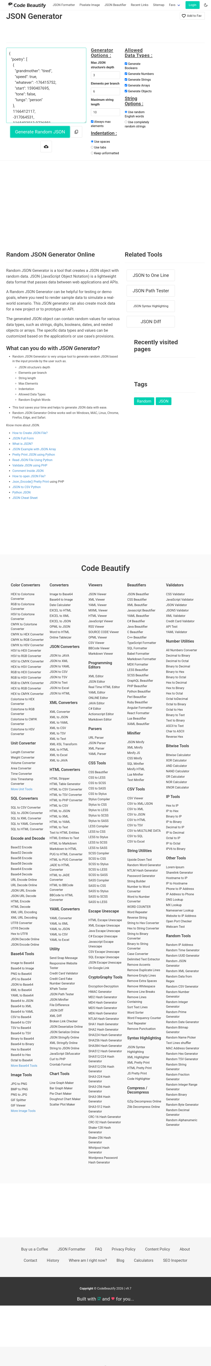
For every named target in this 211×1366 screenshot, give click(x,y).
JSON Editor (96, 681)
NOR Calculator (176, 782)
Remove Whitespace (141, 986)
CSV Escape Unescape (103, 952)
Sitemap (158, 5)
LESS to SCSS (97, 842)
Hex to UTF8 (19, 934)
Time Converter (21, 774)
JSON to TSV (58, 677)
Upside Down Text (139, 859)
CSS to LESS (96, 777)
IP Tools (173, 796)
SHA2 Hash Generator (103, 1029)
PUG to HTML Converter (66, 854)
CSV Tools (136, 789)
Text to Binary (175, 720)
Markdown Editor (100, 719)
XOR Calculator (176, 760)
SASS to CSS (97, 886)
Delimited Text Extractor (143, 959)
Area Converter (21, 768)
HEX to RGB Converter (26, 688)
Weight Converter (23, 757)
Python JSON (21, 492)
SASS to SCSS (98, 896)
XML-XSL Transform (63, 744)
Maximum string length (102, 102)
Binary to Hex (175, 672)
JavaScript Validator (180, 599)
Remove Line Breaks (141, 992)
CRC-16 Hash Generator (104, 1117)
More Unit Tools (21, 789)
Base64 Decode (21, 874)
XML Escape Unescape (104, 925)
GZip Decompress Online (144, 1101)
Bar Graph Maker (61, 1088)
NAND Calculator (177, 771)
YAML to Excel (59, 940)
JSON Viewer (97, 594)
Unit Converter (23, 743)
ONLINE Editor (98, 698)
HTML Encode (20, 901)
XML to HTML (59, 749)
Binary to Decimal (178, 666)
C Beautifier (135, 632)
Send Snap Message (64, 958)
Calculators (143, 1260)
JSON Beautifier (115, 5)
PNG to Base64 (21, 974)
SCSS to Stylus (98, 864)
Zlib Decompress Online (143, 1107)
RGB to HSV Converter (26, 677)
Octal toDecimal (177, 699)
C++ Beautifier (137, 637)
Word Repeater (137, 912)
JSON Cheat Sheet (25, 498)
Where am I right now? (88, 1260)
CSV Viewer (96, 643)
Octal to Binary (176, 704)
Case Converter (137, 954)
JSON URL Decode (23, 896)
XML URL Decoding (24, 917)
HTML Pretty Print (139, 1068)
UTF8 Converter (21, 923)
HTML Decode (20, 907)
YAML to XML (59, 923)
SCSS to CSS (97, 859)
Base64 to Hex (21, 1055)
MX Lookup (174, 905)
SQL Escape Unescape (103, 957)
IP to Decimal (175, 832)
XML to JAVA (59, 760)
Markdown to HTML (63, 849)
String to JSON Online (64, 1048)
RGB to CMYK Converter (27, 683)
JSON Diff (151, 321)
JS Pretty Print (137, 1073)
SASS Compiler (98, 880)
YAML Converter (61, 918)
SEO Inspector (175, 1260)
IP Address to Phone (180, 894)
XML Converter (60, 712)
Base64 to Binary (22, 1044)
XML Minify (135, 747)
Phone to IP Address (180, 889)
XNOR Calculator (177, 787)
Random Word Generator (144, 865)
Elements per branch (105, 83)
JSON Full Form (23, 438)
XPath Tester (58, 989)
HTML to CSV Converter (66, 789)
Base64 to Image (22, 968)
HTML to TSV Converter (66, 795)
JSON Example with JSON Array (34, 449)
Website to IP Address (181, 916)
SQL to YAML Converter (27, 824)
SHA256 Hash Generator (105, 1040)
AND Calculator (176, 766)
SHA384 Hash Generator (105, 1046)
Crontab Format (60, 1064)
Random (144, 401)
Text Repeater (136, 1023)
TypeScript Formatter (141, 643)
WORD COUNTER (139, 907)
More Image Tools (23, 1111)
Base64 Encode (21, 869)
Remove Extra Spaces (142, 981)
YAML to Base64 (22, 995)
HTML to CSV (59, 805)
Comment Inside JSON (28, 471)
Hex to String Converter (143, 928)
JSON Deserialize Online (66, 1027)
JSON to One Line (151, 275)
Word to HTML (59, 632)
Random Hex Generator (182, 1054)
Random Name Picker (181, 1037)
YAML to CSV (59, 934)
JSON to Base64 (22, 984)
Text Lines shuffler (178, 1043)
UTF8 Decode (20, 928)
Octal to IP (173, 838)
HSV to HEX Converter (26, 650)
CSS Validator (175, 594)
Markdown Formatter (141, 659)
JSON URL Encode (23, 890)
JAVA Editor (96, 703)
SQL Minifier (135, 764)
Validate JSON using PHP (29, 465)
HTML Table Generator (65, 784)
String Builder (136, 881)
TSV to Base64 (21, 1028)
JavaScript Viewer (100, 621)
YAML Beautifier (138, 616)
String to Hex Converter (143, 923)
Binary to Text (175, 715)
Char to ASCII (175, 731)
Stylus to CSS (97, 804)
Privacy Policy (124, 1249)
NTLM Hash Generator (103, 1019)
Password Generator (141, 876)
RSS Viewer (96, 626)
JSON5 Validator (177, 610)
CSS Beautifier (98, 772)
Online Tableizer (60, 637)
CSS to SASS (97, 788)
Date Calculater (60, 605)
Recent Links (139, 5)
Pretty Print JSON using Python (33, 454)
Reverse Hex (174, 737)
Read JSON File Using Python (32, 460)
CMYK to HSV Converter (27, 645)
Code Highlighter (138, 1079)
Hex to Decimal (176, 682)
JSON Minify (135, 742)
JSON (164, 401)
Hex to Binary (175, 688)
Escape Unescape (103, 911)
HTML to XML (59, 816)
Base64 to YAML (22, 1011)
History (53, 1260)
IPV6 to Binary (175, 849)
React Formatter (138, 713)
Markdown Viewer (100, 653)
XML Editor (95, 676)
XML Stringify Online (63, 1043)
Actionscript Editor (101, 714)
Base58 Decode (21, 863)
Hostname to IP (176, 878)
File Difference (59, 1005)
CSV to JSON (136, 814)
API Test (171, 626)
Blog (120, 1260)
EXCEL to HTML (60, 610)
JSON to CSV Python (26, 487)
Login (192, 5)
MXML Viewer (98, 610)
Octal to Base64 (22, 1060)
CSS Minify (134, 758)
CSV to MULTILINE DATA (144, 831)
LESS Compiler (98, 826)
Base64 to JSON (22, 1001)
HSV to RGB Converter (26, 656)
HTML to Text (59, 827)
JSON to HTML (60, 693)
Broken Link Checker (64, 1021)
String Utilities (139, 850)
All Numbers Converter (181, 650)
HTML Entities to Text (64, 838)
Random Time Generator (182, 950)
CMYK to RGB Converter (27, 640)
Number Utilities (180, 641)
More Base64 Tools (24, 1066)
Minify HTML (136, 769)
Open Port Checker (179, 921)
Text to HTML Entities (64, 832)
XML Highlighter (138, 1057)
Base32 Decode (21, 853)
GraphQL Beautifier (140, 681)
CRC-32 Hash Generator (104, 1122)
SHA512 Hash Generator (105, 1051)
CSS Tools (97, 763)
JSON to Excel (59, 688)
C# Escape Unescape (103, 936)
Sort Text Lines (137, 1007)
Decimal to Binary (178, 655)
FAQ (98, 1249)
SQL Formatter (137, 648)
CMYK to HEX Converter (27, 634)
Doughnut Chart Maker (65, 1099)
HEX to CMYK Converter (27, 694)
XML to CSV (58, 728)
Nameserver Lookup (180, 910)
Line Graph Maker (62, 1083)
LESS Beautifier (137, 670)
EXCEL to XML (59, 616)
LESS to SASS (97, 848)
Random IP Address (179, 945)
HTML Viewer (97, 616)
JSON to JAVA (59, 655)
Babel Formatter (138, 653)
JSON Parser (97, 743)
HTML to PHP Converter (66, 800)
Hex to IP (172, 805)
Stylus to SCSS (98, 815)
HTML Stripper (59, 778)
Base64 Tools (22, 953)
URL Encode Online (24, 880)
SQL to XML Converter (26, 818)
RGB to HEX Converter (26, 672)
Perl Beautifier (137, 697)
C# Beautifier (136, 621)
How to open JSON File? (29, 476)
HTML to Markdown (63, 843)
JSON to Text (59, 682)
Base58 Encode (21, 858)
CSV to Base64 (21, 1017)
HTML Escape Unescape (105, 920)
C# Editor (94, 709)
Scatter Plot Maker (62, 1104)
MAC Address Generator (182, 1048)
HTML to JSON (60, 811)
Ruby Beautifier (137, 702)
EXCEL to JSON (60, 621)
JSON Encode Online (25, 944)
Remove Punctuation (141, 1029)
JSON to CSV (59, 672)
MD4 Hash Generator (102, 1002)
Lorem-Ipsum (175, 867)
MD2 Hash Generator (102, 997)
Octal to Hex (174, 709)
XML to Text (58, 739)
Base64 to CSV (21, 1022)
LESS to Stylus (98, 837)
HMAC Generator (100, 992)
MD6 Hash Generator (102, 1013)
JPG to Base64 (21, 979)
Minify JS (133, 753)
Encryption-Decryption (103, 986)
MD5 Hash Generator (102, 1008)
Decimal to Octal (177, 661)
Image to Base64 (22, 963)
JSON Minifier (59, 999)
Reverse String (137, 917)
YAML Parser (97, 754)
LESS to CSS (96, 832)
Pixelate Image (90, 5)
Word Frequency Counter (144, 1018)
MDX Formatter (137, 664)
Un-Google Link (98, 968)
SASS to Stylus (98, 891)
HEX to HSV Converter (26, 667)
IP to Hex (172, 811)
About (185, 1249)
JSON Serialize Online (64, 1032)
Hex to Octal (174, 693)
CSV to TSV (135, 825)
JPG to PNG (19, 1084)
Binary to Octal (176, 677)
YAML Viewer (97, 605)
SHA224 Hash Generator (105, 1035)
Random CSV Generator (182, 986)
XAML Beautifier (138, 724)
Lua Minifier (135, 774)
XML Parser (96, 748)
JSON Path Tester (151, 290)
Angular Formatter (139, 708)
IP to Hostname (176, 883)
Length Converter (22, 752)
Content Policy (157, 1249)
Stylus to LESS (98, 810)
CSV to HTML (136, 820)
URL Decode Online (24, 885)
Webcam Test (175, 926)
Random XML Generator (182, 971)
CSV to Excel (136, 841)
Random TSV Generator (182, 1059)
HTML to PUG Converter (66, 859)
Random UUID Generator (182, 955)
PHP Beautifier (137, 686)
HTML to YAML (60, 822)
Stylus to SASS (98, 821)
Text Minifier (135, 780)
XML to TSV (58, 733)
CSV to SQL (135, 836)
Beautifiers (136, 585)
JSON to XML (59, 661)
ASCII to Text (175, 726)
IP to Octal (173, 843)
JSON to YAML (60, 666)
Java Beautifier (137, 626)
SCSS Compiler (98, 853)
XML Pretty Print (138, 1062)
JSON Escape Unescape (104, 962)
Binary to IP (174, 816)
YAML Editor (96, 692)
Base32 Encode (21, 847)
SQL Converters (24, 798)
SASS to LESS (97, 902)
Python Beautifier (139, 691)
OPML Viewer (97, 637)
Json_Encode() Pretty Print (30, 481)
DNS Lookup (174, 899)
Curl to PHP (57, 1059)
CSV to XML (135, 809)
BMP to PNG (19, 1089)
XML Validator (175, 616)
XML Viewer (96, 599)
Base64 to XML (21, 1006)
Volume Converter (23, 763)
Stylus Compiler (99, 799)
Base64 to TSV (21, 1033)
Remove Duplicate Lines (143, 970)
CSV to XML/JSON (140, 804)
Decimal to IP (175, 827)
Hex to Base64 (21, 1049)
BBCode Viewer (98, 648)
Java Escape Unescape (104, 931)
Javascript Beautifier (141, 610)
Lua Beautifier (136, 718)
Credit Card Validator (64, 973)
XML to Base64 (21, 990)
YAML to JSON (60, 929)
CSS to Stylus (97, 794)
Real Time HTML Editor (104, 687)
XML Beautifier (137, 605)
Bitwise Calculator (178, 755)
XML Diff (56, 1016)
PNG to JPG (19, 1094)
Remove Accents (138, 965)
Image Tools (21, 1075)
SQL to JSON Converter (27, 813)
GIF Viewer (18, 1105)
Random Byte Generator (182, 1105)
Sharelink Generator (179, 872)
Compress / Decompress (138, 1090)
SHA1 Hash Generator (103, 1024)
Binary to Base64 (22, 1038)
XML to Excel (58, 755)
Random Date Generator (182, 1022)
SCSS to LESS (97, 869)
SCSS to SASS (98, 875)
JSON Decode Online (25, 939)
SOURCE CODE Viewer (103, 632)
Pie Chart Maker (61, 1094)
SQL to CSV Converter (26, 807)
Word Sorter (135, 1012)
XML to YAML (59, 722)
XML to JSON (59, 717)
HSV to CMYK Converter (27, 661)
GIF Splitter (18, 1100)
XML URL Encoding (24, 912)
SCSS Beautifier (138, 675)
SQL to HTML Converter (27, 829)
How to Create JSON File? (30, 433)
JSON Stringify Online (64, 1037)
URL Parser (96, 737)
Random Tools (178, 936)
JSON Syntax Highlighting (150, 306)
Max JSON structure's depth (102, 65)
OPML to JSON (60, 626)
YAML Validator (176, 632)
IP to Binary (174, 822)
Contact (30, 1260)
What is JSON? (22, 444)
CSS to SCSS (97, 783)
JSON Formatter (64, 5)
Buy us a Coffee (34, 1249)
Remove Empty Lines (141, 975)
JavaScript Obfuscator (65, 1054)
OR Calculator (175, 776)
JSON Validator (176, 605)
